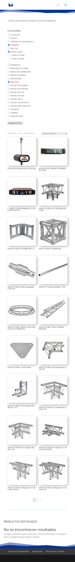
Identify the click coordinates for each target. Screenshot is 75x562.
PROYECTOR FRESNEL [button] (19, 89)
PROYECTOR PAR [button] (17, 96)
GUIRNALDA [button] (15, 65)
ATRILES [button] (13, 38)
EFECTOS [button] (14, 48)
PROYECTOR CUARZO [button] (19, 85)
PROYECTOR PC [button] (16, 99)
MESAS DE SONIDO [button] (18, 75)
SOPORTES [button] (14, 109)
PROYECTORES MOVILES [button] (20, 106)
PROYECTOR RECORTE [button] (19, 102)
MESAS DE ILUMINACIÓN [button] (20, 72)
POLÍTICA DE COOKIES (55, 551)
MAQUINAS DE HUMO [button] (19, 68)
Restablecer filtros (15, 123)
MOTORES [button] (14, 82)
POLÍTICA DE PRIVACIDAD (18, 551)
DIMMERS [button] (14, 45)
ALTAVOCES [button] (15, 35)
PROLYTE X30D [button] (18, 55)
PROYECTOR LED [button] (17, 92)
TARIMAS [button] (14, 113)
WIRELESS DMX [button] (16, 116)
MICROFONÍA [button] (15, 78)
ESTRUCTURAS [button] (16, 52)
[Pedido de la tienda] (54, 133)
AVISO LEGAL (37, 551)
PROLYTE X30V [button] (18, 59)
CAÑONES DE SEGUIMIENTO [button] (22, 41)
